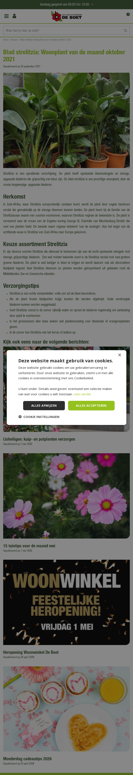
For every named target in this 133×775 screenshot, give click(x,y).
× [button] (119, 355)
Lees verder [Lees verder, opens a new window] (82, 394)
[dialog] (66, 387)
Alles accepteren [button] (91, 405)
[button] (38, 417)
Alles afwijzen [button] (44, 405)
